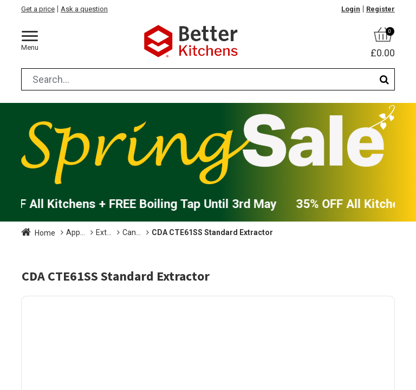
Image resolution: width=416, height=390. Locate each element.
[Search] (384, 79)
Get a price (38, 8)
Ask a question (84, 8)
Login (350, 8)
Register (380, 8)
